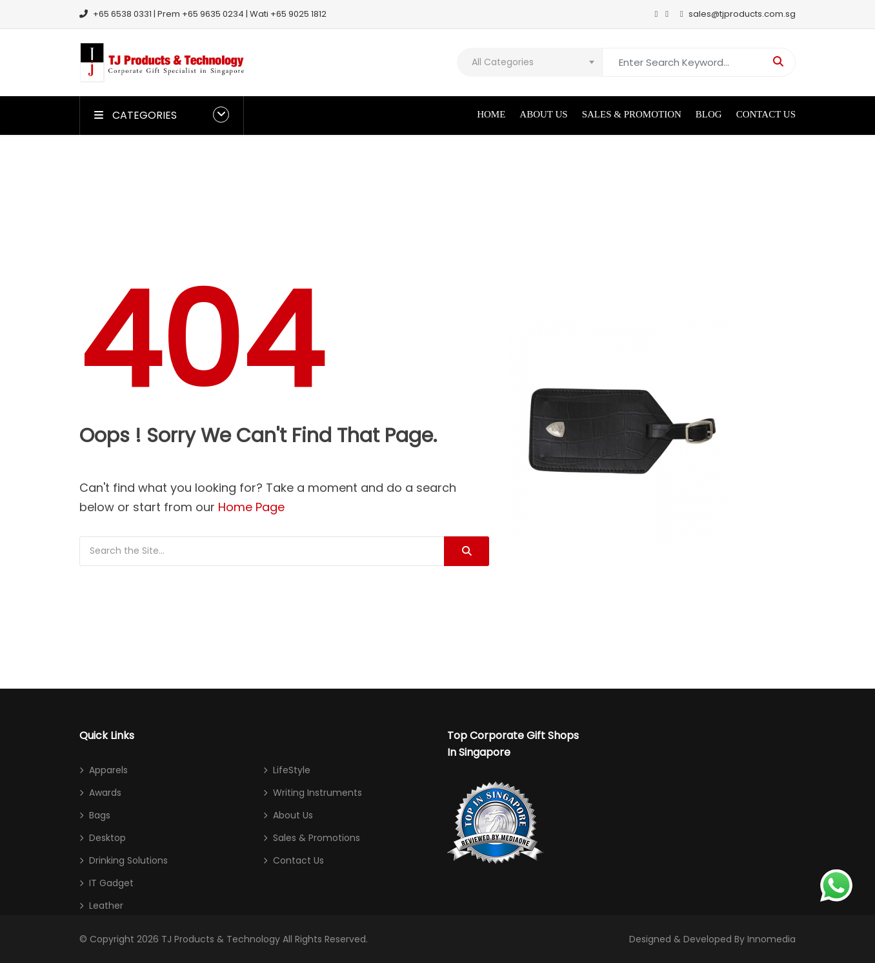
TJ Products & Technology (220, 939)
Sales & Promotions (316, 837)
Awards (105, 792)
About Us (543, 114)
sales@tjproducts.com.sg (738, 14)
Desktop (107, 837)
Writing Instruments (317, 792)
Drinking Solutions (128, 860)
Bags (99, 815)
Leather (106, 905)
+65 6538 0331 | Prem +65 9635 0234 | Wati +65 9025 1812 (203, 14)
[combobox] (529, 62)
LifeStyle (291, 770)
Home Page (251, 507)
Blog (709, 114)
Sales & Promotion (631, 114)
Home (491, 114)
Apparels (108, 770)
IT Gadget (111, 883)
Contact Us (766, 114)
